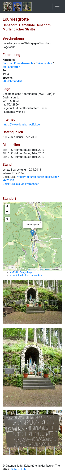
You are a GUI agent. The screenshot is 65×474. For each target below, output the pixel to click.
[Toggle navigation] (57, 6)
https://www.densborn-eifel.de (21, 124)
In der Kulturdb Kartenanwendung (26, 275)
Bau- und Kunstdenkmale (18, 63)
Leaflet (31, 269)
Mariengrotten (11, 67)
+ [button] (7, 206)
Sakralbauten (44, 63)
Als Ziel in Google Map (21, 272)
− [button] (7, 211)
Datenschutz (18, 469)
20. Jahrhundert (12, 81)
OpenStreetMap (44, 269)
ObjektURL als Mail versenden (21, 184)
